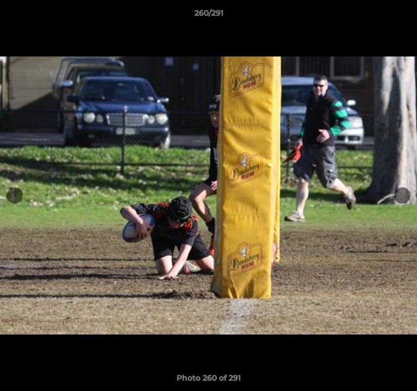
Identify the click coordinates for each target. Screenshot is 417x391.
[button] (403, 16)
